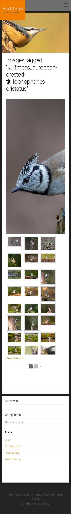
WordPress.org (13, 459)
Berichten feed (12, 446)
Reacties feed (12, 452)
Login (8, 439)
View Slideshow (15, 358)
